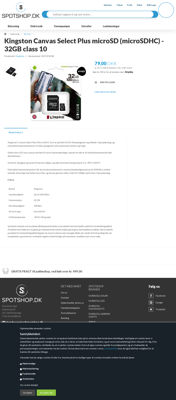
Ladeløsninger (111, 26)
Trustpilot (160, 309)
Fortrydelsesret (68, 313)
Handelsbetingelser (70, 307)
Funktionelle (29, 373)
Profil (127, 5)
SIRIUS (92, 321)
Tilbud (117, 5)
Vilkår (137, 5)
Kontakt (65, 297)
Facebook (161, 295)
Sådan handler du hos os (72, 302)
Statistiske (28, 378)
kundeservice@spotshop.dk (25, 322)
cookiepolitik (110, 348)
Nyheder (105, 5)
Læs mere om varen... (106, 91)
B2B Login (149, 5)
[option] (11, 72)
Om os (64, 292)
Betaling (65, 318)
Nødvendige (29, 363)
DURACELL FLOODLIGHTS (96, 307)
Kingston (19, 56)
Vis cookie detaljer (29, 385)
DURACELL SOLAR (98, 295)
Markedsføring (31, 368)
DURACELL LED (97, 300)
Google (159, 302)
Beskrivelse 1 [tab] (16, 132)
